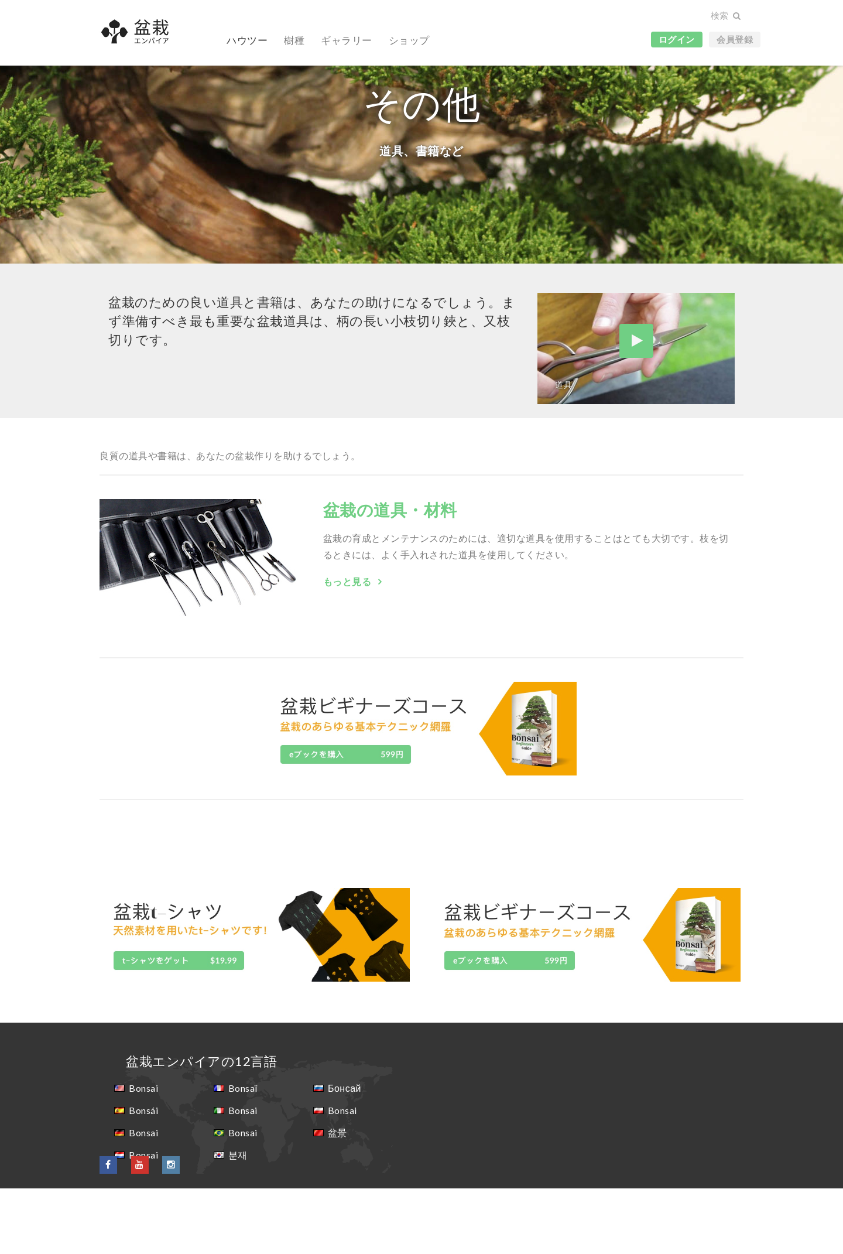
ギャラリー (346, 40)
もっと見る (348, 646)
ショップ (409, 40)
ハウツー (247, 40)
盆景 (337, 1198)
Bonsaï (243, 1153)
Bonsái (143, 1175)
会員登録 (735, 39)
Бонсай (344, 1153)
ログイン (677, 39)
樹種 (294, 40)
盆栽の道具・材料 (390, 575)
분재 (238, 1220)
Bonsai (143, 1153)
